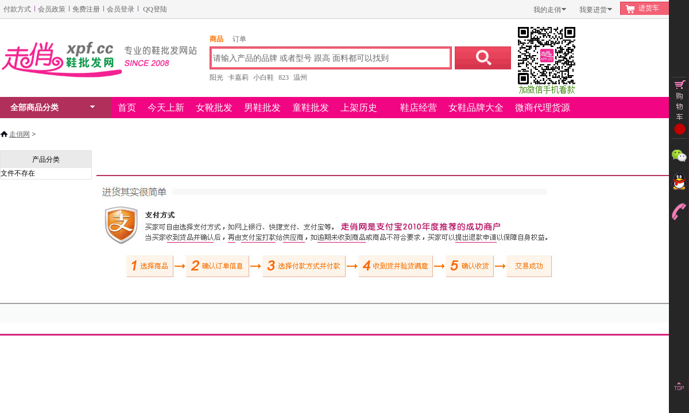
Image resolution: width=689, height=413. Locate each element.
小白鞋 (263, 77)
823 (283, 77)
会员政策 (51, 9)
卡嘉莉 (238, 77)
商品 (216, 39)
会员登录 (120, 9)
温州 (300, 77)
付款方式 (17, 9)
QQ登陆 (155, 9)
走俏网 (19, 134)
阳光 (216, 77)
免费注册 (86, 9)
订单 (239, 39)
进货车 (648, 8)
